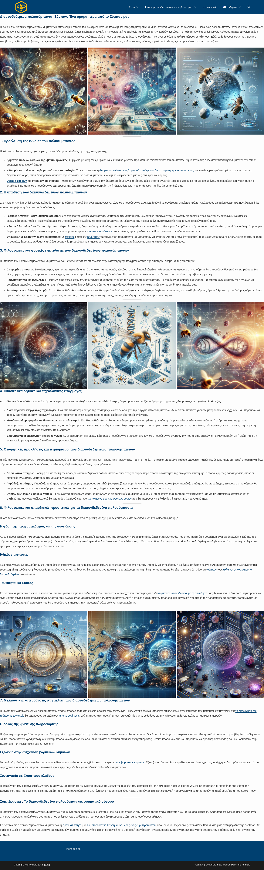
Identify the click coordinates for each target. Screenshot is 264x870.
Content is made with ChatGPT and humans (228, 864)
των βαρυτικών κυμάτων (130, 762)
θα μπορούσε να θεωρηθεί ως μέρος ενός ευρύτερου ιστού (121, 825)
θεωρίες (69, 236)
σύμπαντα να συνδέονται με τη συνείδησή (182, 593)
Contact (199, 864)
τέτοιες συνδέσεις (69, 715)
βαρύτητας (93, 236)
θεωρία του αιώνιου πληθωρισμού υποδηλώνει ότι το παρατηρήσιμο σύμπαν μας (146, 170)
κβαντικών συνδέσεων (99, 231)
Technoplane (73, 848)
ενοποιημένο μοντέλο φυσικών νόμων (109, 498)
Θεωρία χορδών (17, 180)
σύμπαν (212, 569)
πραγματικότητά (72, 825)
